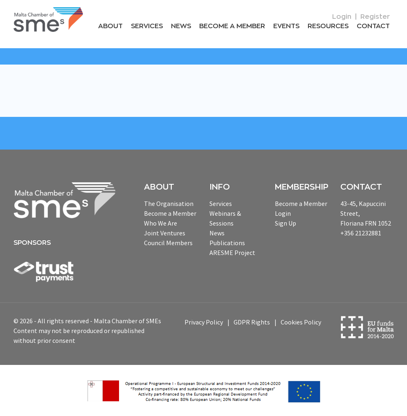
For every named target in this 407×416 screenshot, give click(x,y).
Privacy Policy (203, 322)
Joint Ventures (164, 233)
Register (375, 16)
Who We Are (160, 223)
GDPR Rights (252, 322)
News (181, 26)
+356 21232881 (360, 233)
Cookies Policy (301, 322)
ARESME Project (232, 252)
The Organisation (168, 203)
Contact (373, 26)
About (110, 26)
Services (147, 26)
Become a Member (232, 26)
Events (286, 26)
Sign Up (285, 223)
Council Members (168, 243)
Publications (227, 243)
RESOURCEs (328, 26)
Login (341, 16)
